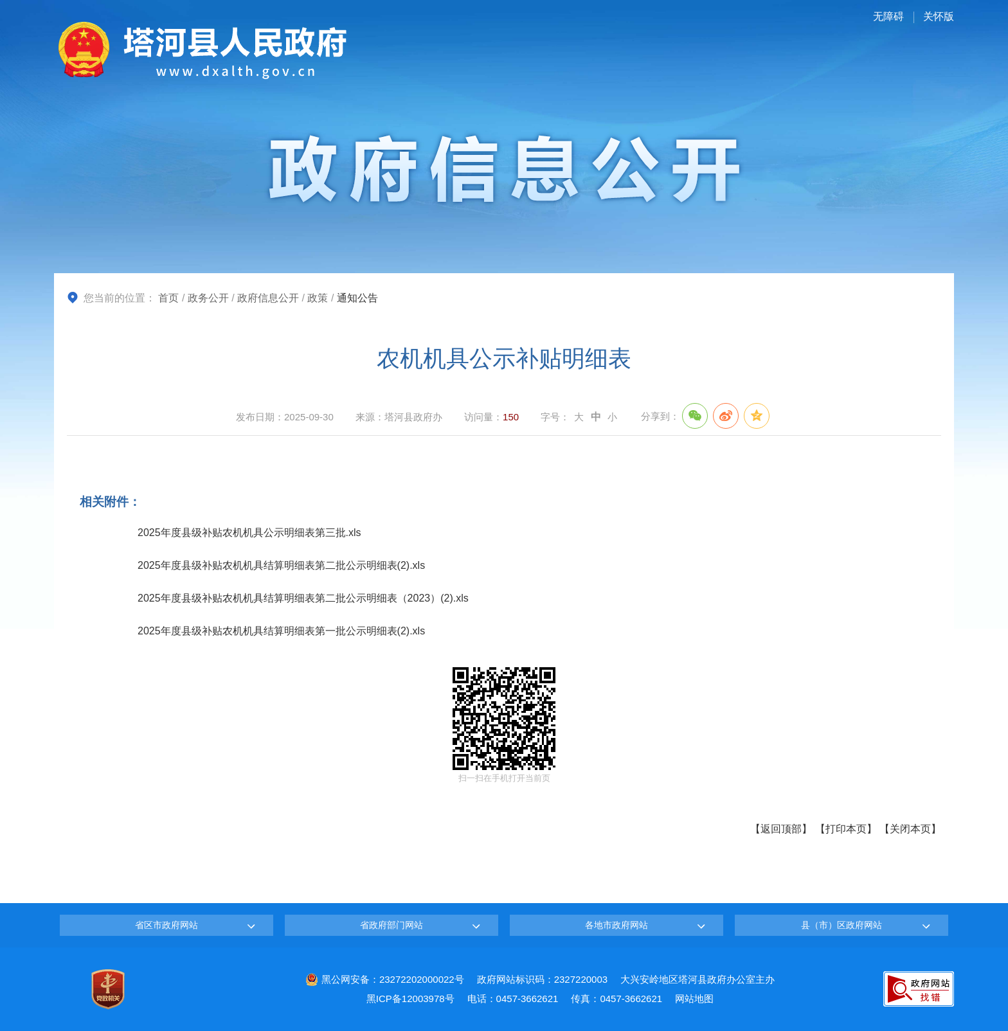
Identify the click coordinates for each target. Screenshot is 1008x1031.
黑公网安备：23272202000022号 (384, 979)
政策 (317, 297)
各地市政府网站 (616, 925)
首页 (168, 297)
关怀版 (938, 16)
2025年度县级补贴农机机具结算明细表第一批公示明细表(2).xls (281, 630)
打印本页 (846, 828)
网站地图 (694, 998)
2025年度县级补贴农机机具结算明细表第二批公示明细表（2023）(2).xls (303, 598)
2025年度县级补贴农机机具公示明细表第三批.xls (249, 532)
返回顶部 (781, 828)
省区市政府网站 (166, 925)
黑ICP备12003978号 (410, 998)
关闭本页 (910, 828)
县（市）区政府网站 (841, 925)
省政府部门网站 (391, 925)
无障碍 (888, 16)
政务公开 (208, 297)
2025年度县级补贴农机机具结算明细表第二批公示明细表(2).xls (281, 565)
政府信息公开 (268, 297)
